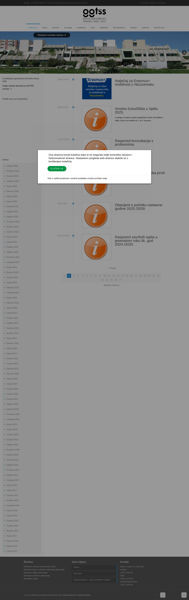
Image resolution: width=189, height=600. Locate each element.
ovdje (104, 178)
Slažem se (57, 169)
